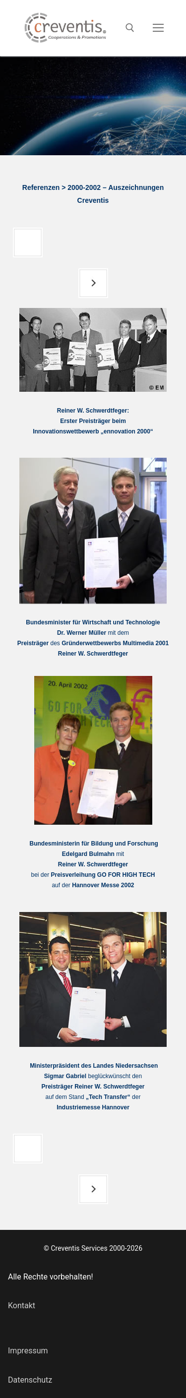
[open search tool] (129, 27)
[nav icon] (158, 28)
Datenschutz (30, 1380)
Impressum (28, 1350)
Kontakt (21, 1305)
